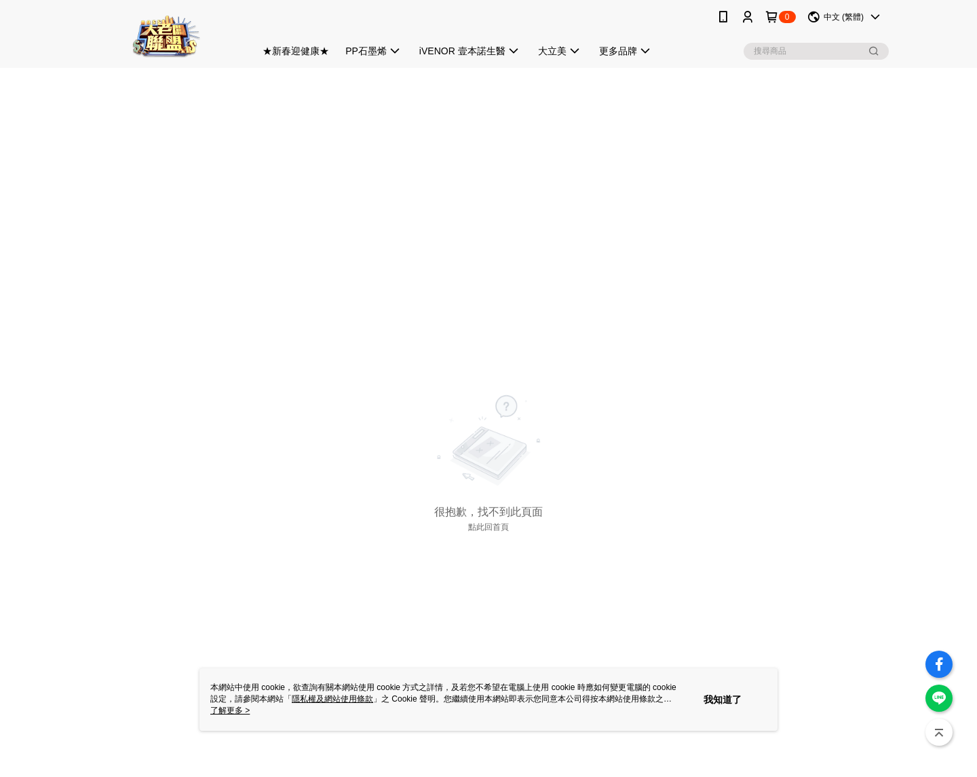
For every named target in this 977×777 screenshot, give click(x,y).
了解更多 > (230, 710)
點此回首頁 (488, 527)
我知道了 (723, 699)
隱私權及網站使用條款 (332, 699)
